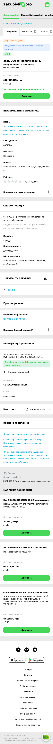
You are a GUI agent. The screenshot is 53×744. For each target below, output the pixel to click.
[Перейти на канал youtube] (26, 649)
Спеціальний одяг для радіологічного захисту (26, 592)
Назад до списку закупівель (19, 23)
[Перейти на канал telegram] (35, 649)
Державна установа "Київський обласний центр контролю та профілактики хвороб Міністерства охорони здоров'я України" (26, 130)
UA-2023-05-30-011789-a (15, 319)
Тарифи (28, 669)
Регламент (28, 691)
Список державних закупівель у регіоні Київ (24, 434)
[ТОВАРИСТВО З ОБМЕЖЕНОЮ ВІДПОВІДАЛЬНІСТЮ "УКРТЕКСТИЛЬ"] (26, 355)
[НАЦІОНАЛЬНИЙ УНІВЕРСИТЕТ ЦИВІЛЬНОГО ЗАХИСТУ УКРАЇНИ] (26, 505)
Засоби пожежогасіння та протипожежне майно (26, 547)
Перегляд (27, 96)
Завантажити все (45, 278)
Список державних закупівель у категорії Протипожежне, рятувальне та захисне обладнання (22, 443)
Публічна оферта (28, 686)
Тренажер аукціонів (28, 708)
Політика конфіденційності (28, 719)
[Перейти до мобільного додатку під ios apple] (17, 660)
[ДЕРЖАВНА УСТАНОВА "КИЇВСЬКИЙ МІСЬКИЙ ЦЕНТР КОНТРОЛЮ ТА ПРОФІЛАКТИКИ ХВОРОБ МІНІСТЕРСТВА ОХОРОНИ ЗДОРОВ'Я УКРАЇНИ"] (26, 600)
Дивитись (27, 533)
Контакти (27, 675)
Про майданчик (27, 697)
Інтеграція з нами (28, 714)
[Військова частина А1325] (17, 551)
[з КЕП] (7, 54)
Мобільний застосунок (28, 680)
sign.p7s (11, 290)
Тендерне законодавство (28, 725)
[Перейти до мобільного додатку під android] (36, 660)
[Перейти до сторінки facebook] (18, 649)
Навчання (28, 702)
